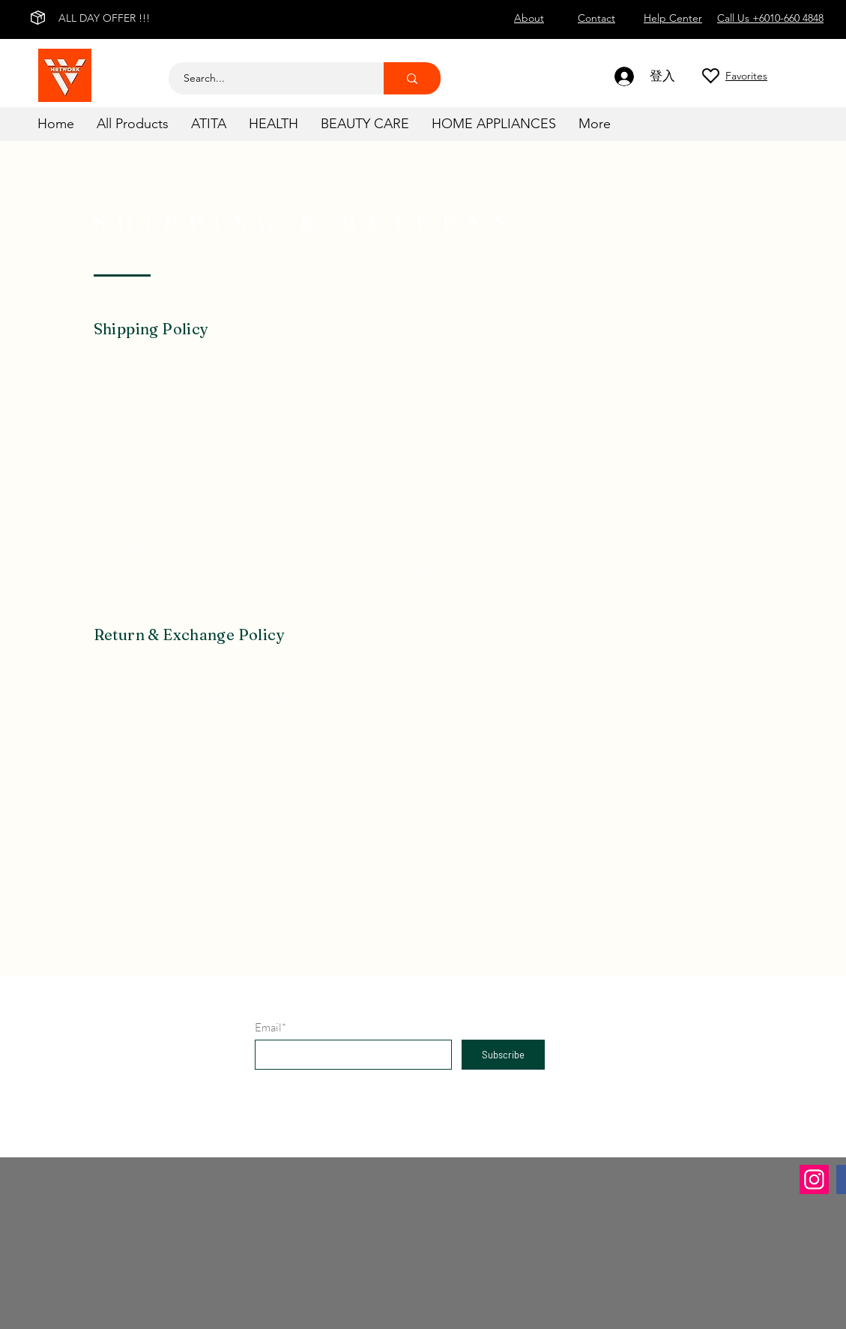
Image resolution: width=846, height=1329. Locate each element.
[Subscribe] (503, 1055)
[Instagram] (814, 1179)
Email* (270, 1027)
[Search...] (268, 78)
